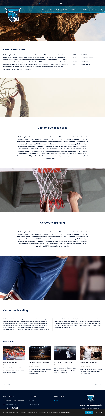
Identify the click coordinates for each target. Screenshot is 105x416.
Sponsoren (74, 9)
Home (43, 9)
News (50, 9)
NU (42, 3)
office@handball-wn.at (11, 404)
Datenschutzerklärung (34, 404)
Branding (83, 64)
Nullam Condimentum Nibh (63, 362)
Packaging (11, 364)
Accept (89, 412)
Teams (57, 9)
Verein (65, 9)
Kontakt (84, 9)
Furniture (87, 64)
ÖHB (37, 3)
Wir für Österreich (10, 362)
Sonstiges (93, 9)
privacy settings (65, 412)
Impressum (31, 400)
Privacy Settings (98, 412)
